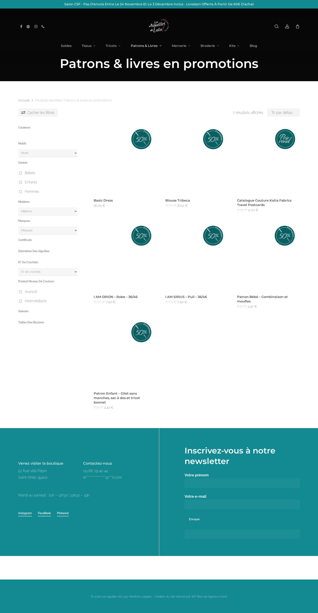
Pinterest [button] (63, 513)
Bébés (30, 173)
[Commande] (283, 112)
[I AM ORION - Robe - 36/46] (122, 256)
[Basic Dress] (122, 159)
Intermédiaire (35, 301)
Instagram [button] (25, 513)
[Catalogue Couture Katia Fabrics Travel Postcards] (265, 159)
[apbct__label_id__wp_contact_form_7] (242, 534)
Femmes (32, 191)
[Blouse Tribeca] (194, 159)
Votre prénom (242, 480)
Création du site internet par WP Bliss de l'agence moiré (191, 596)
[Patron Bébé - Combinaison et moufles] (265, 256)
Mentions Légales (140, 596)
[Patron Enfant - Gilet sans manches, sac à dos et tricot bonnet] (122, 352)
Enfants (31, 182)
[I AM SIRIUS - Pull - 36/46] (194, 256)
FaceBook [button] (44, 513)
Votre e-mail (242, 501)
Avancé (31, 291)
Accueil (23, 100)
